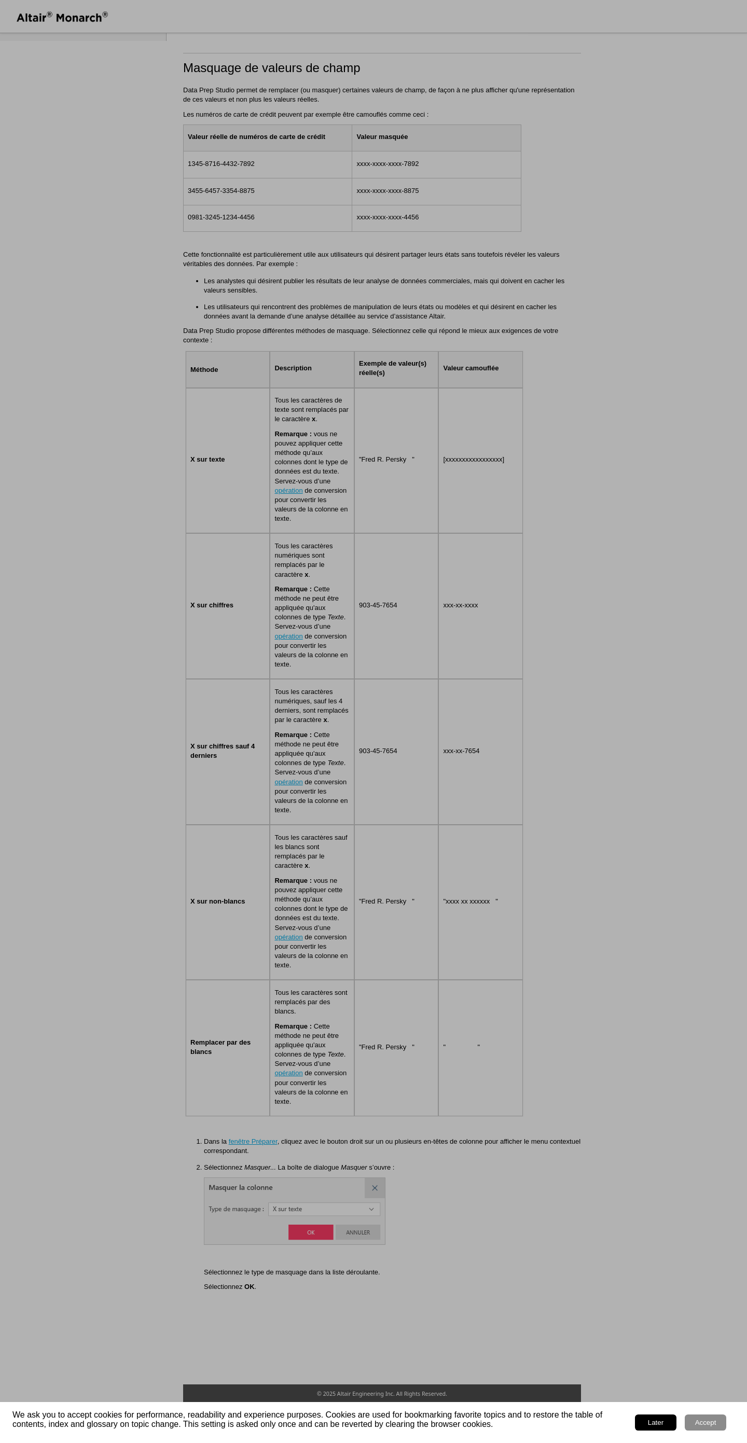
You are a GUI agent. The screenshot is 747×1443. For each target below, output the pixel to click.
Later (655, 1422)
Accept (705, 1422)
